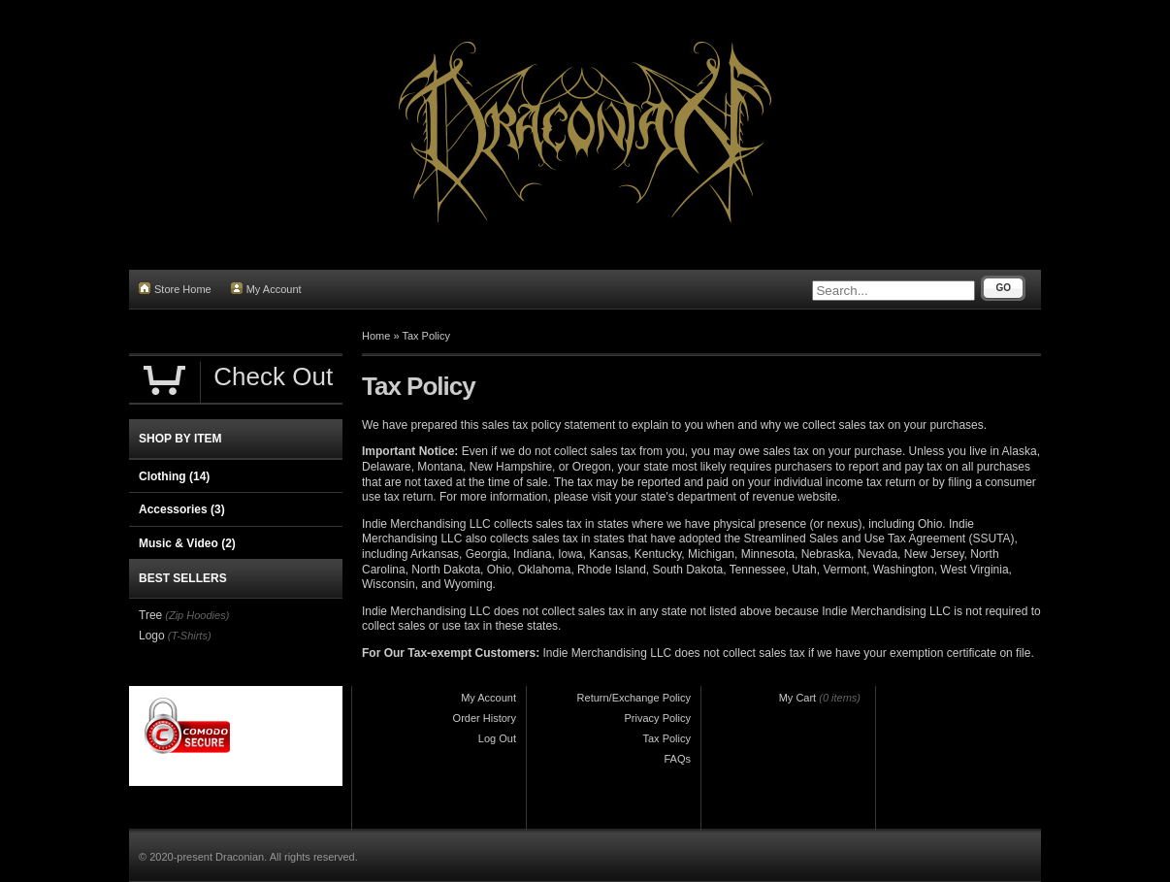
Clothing (174, 476)
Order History (484, 718)
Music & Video (187, 543)
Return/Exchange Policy (634, 697)
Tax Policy (426, 336)
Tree (150, 615)
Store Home (175, 288)
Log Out (497, 738)
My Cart (798, 697)
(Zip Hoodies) (197, 615)
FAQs (677, 759)
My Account (266, 288)
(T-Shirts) (189, 635)
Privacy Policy (658, 718)
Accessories (182, 509)
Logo (152, 635)
